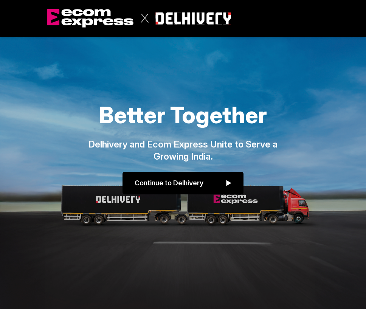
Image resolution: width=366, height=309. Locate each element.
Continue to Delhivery (183, 183)
